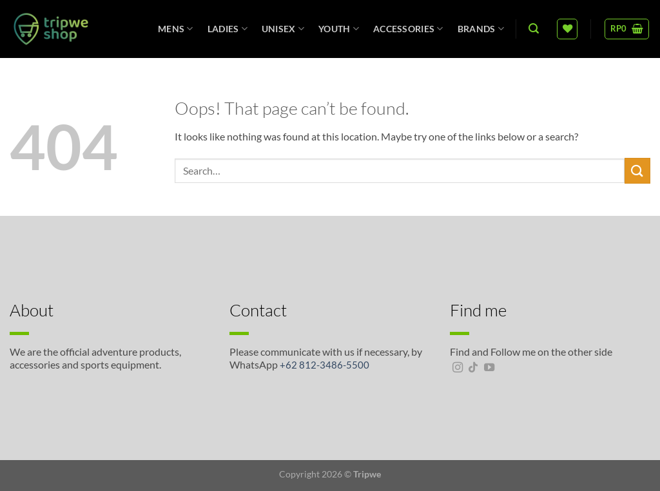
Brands (481, 29)
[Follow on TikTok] (473, 368)
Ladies (228, 29)
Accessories (408, 29)
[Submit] (637, 170)
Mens (175, 29)
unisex (283, 29)
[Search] (534, 28)
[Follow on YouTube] (489, 368)
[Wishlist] (567, 29)
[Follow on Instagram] (457, 368)
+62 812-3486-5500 (324, 365)
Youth (338, 29)
